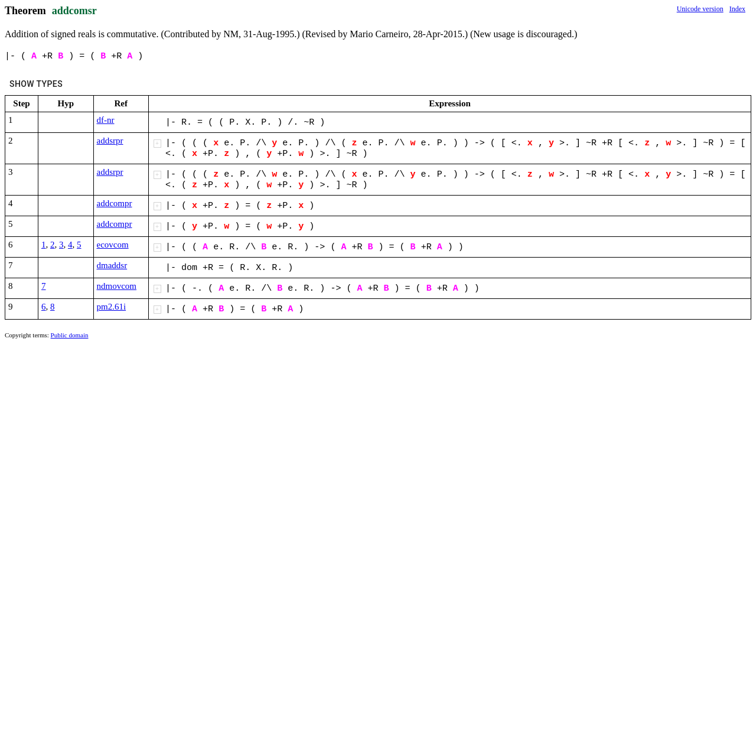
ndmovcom (117, 286)
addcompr (114, 203)
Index (737, 9)
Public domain (70, 335)
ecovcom (113, 244)
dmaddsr (112, 265)
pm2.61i (111, 306)
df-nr (106, 120)
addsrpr (110, 140)
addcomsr (74, 11)
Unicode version (700, 9)
